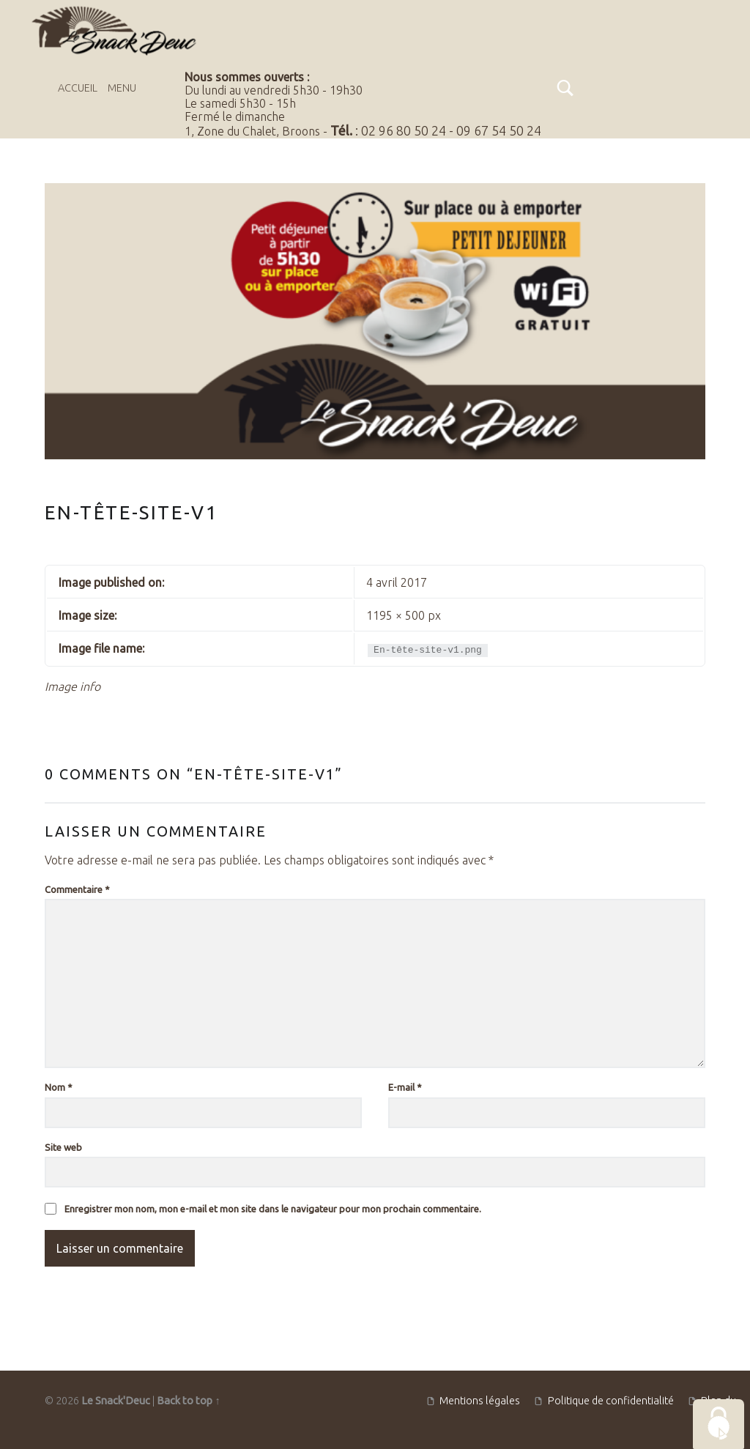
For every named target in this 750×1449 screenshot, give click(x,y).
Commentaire (77, 889)
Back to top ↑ (188, 1401)
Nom (59, 1087)
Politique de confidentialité (611, 1401)
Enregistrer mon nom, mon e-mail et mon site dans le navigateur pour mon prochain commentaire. (272, 1209)
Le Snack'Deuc (115, 1401)
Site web (63, 1147)
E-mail (405, 1087)
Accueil (77, 88)
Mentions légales (479, 1401)
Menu (122, 88)
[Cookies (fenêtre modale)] (718, 1424)
